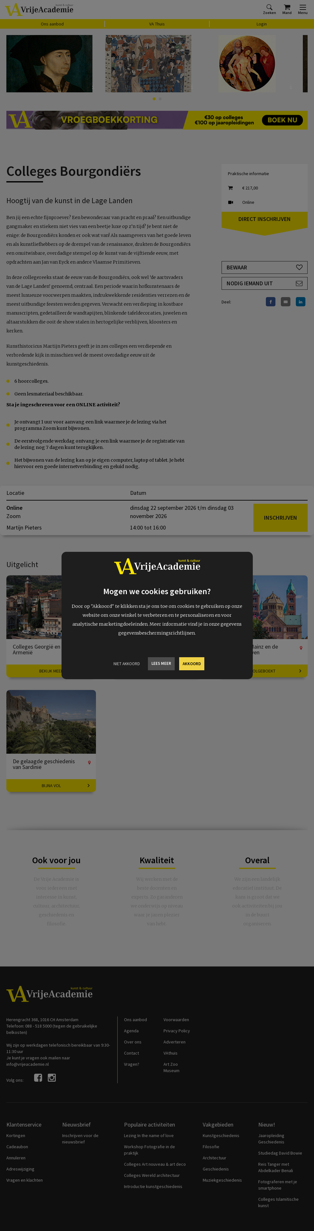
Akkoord (192, 663)
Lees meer (161, 663)
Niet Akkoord (126, 663)
